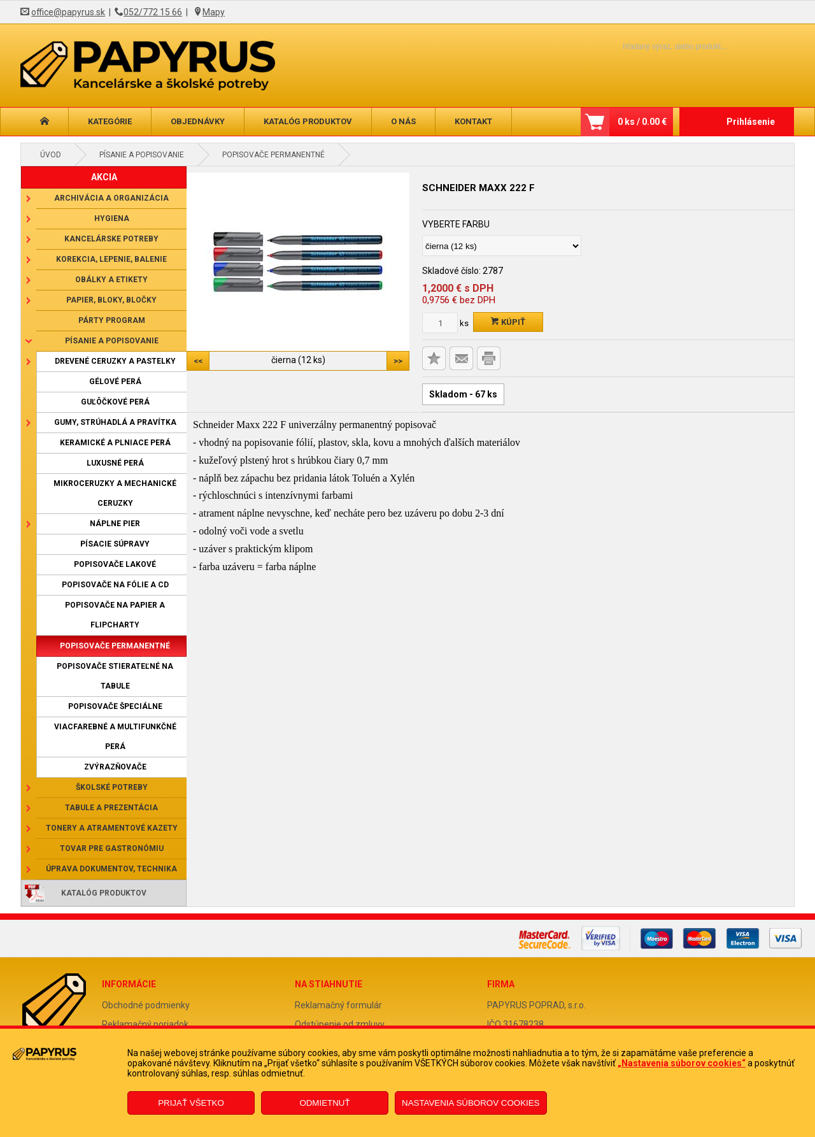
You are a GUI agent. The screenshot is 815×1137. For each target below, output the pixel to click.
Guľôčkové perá (115, 401)
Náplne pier (115, 523)
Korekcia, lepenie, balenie (111, 259)
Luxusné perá (115, 463)
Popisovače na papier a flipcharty (115, 615)
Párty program (111, 320)
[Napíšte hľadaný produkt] (653, 46)
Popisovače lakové (115, 564)
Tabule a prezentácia (111, 807)
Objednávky (198, 121)
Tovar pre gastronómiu (112, 848)
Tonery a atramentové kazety (112, 828)
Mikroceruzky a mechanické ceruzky (114, 493)
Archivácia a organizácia (111, 198)
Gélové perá (115, 381)
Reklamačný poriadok (145, 1024)
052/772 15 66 (153, 12)
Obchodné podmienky (146, 1005)
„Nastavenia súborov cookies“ (682, 1063)
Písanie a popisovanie (141, 154)
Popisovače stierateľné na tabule (115, 676)
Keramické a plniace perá (115, 442)
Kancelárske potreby (111, 238)
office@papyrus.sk (68, 12)
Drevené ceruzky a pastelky (115, 361)
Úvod (50, 154)
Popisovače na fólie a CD (115, 584)
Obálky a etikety (111, 279)
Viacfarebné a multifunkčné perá (115, 736)
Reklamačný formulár (338, 1005)
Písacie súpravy (115, 544)
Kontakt (473, 121)
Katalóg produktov (308, 121)
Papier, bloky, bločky (111, 300)
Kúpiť (508, 322)
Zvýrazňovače (115, 766)
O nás (403, 121)
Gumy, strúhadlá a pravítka (115, 422)
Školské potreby (112, 787)
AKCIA (104, 177)
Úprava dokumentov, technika (111, 868)
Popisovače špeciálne (115, 706)
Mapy (213, 12)
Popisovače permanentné (273, 154)
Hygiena (111, 218)
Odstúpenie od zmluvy (340, 1024)
